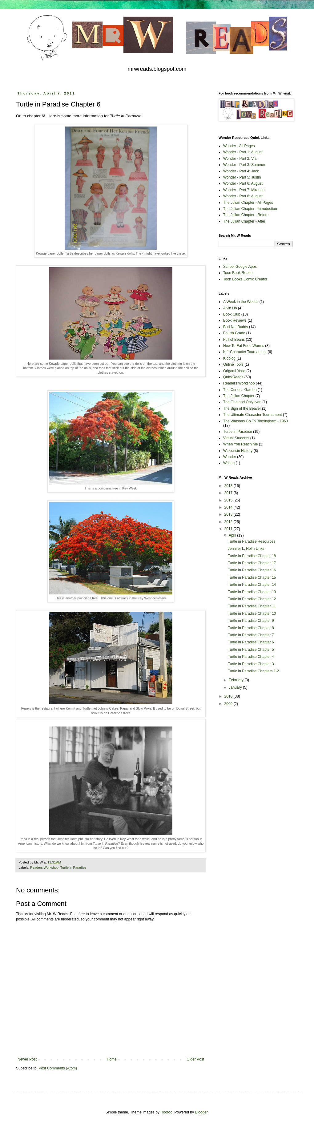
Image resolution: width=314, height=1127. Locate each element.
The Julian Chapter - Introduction (250, 209)
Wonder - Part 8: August (243, 196)
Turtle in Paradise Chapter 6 (251, 642)
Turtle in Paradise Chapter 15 (252, 577)
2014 (229, 507)
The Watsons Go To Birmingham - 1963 (255, 421)
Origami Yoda (234, 371)
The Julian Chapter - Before (245, 215)
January (236, 687)
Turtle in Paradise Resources (251, 541)
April (233, 535)
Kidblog (229, 358)
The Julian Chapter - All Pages (248, 202)
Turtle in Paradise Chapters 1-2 (253, 671)
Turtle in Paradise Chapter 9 (251, 620)
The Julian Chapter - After (244, 221)
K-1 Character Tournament (245, 352)
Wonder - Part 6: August (243, 183)
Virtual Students (236, 438)
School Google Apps (240, 266)
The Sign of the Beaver (242, 408)
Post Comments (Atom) (57, 1068)
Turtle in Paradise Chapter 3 (251, 664)
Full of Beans (234, 339)
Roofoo (166, 1112)
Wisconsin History (237, 451)
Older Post (195, 1059)
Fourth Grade (234, 333)
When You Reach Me (240, 444)
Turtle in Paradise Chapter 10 (252, 613)
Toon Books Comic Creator (245, 279)
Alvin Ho (230, 308)
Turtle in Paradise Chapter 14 (252, 584)
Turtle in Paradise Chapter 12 (252, 599)
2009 (229, 704)
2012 (229, 522)
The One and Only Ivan (242, 402)
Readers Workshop (44, 867)
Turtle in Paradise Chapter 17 (252, 563)
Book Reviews (235, 320)
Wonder (229, 457)
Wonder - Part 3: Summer (244, 165)
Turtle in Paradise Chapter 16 (252, 570)
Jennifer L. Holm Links (246, 548)
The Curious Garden (240, 390)
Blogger (201, 1112)
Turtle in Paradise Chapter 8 (251, 628)
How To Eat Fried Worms (243, 346)
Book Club (231, 314)
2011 (229, 529)
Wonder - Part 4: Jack (241, 171)
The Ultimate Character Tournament (252, 415)
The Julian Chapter (238, 396)
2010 (229, 696)
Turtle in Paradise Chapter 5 (251, 649)
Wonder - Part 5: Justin (242, 177)
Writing (229, 463)
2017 (229, 493)
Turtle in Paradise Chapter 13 (252, 592)
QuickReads (233, 377)
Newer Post (27, 1059)
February (236, 680)
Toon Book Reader (238, 273)
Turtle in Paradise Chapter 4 (251, 656)
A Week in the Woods (240, 302)
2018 (229, 486)
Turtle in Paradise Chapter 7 (251, 635)
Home (112, 1059)
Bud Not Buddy (235, 327)
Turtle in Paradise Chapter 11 (252, 606)
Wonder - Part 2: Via (239, 158)
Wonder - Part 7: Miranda (244, 190)
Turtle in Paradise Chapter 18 (252, 556)
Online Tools (233, 364)
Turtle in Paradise (73, 867)
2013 (229, 514)
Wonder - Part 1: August (243, 152)
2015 (229, 500)
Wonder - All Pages (239, 146)
